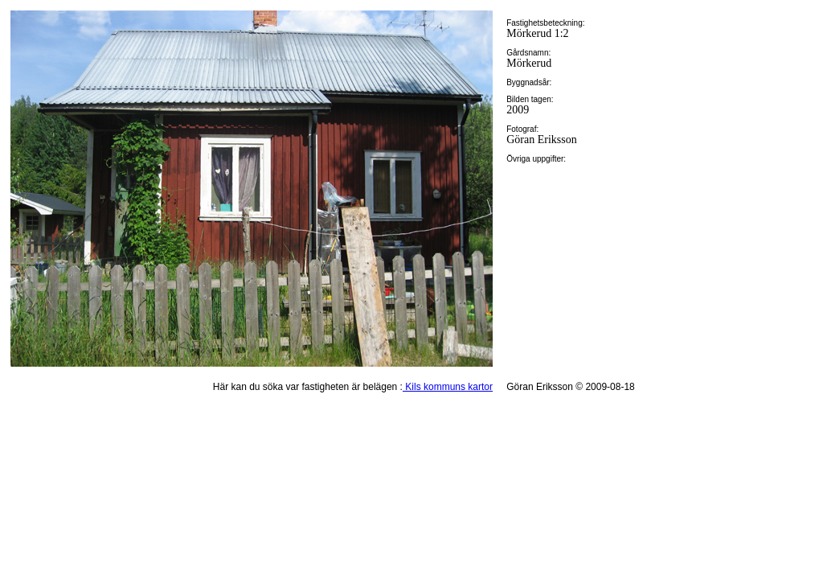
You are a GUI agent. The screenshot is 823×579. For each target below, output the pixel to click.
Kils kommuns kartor (448, 386)
